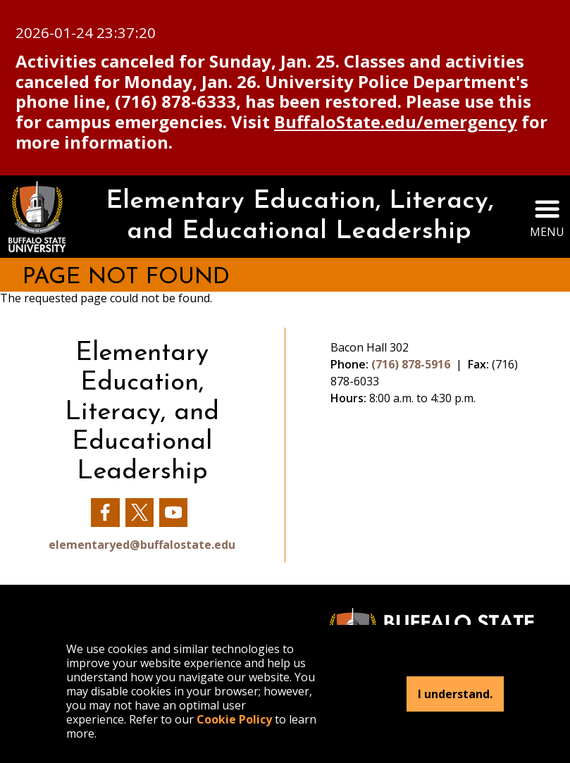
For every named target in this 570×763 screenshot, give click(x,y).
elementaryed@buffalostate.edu (142, 544)
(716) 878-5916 (410, 364)
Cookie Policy (234, 719)
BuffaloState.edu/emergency (395, 121)
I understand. (455, 694)
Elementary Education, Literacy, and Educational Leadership (299, 216)
